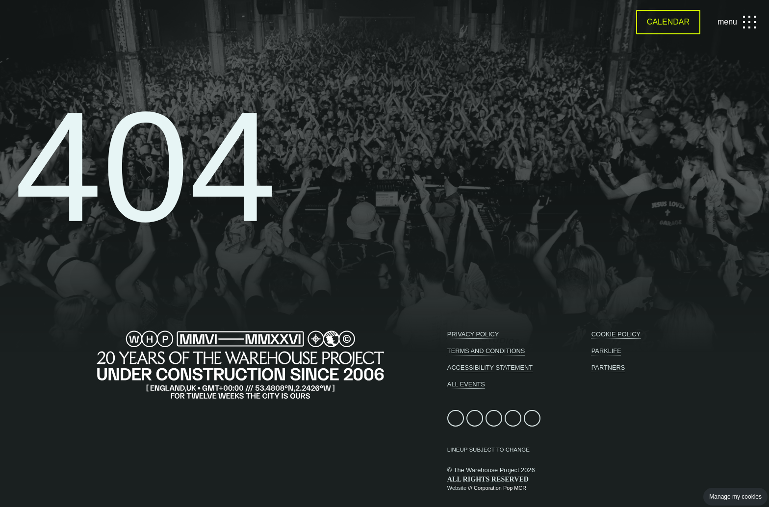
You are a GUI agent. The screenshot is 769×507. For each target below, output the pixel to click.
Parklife (606, 350)
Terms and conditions (486, 351)
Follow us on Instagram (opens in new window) (494, 418)
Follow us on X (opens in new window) (474, 418)
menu (735, 22)
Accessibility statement (490, 367)
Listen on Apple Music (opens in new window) (532, 418)
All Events (466, 384)
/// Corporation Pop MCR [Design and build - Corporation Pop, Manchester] (497, 488)
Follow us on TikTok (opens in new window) (513, 418)
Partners (608, 367)
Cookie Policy (616, 334)
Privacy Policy (473, 334)
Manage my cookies (735, 496)
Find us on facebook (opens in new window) (455, 418)
